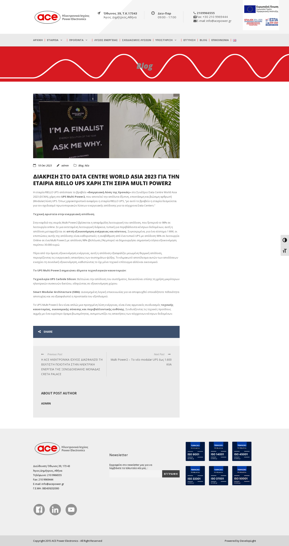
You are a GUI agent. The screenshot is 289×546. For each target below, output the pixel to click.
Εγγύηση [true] (189, 40)
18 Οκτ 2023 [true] (45, 165)
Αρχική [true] (38, 40)
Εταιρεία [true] (52, 40)
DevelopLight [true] (248, 541)
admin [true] (65, 165)
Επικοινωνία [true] (220, 40)
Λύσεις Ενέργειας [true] (106, 40)
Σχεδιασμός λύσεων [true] (136, 40)
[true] (62, 17)
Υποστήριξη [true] (164, 40)
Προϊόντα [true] (76, 40)
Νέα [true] (87, 165)
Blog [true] (203, 40)
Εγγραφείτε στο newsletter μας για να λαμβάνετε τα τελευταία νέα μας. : (130, 466)
